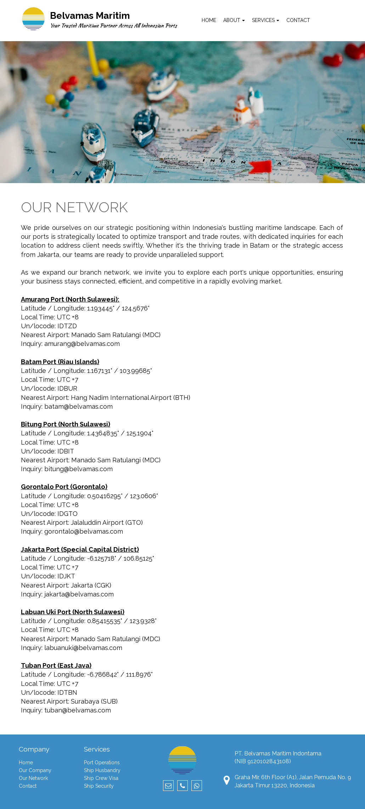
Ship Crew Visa (101, 778)
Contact (27, 786)
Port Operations (102, 762)
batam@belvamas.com (78, 406)
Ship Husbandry (102, 770)
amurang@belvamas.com (82, 343)
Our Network (33, 778)
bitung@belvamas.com (78, 469)
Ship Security (99, 786)
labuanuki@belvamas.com (83, 647)
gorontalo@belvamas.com (83, 531)
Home (26, 762)
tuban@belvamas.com (77, 710)
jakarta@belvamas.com (79, 594)
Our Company (35, 770)
